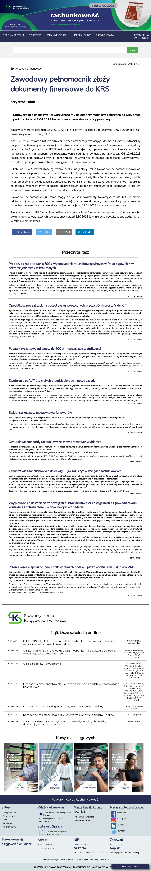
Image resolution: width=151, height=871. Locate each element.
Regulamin (7, 823)
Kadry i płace (82, 35)
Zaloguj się (141, 37)
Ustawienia (141, 35)
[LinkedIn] (85, 232)
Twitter (121, 830)
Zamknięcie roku (58, 35)
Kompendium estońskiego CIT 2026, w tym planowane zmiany (63, 706)
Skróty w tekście (130, 866)
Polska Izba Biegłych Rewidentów (56, 833)
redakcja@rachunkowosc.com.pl (125, 852)
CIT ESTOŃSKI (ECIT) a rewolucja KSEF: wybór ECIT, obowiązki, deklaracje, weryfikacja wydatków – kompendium (69, 652)
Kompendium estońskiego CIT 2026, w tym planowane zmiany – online (68, 714)
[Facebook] (22, 232)
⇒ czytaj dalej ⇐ (135, 296)
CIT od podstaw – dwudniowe (42, 663)
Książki (6, 819)
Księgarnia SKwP (82, 820)
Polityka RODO (10, 826)
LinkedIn (121, 824)
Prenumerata (9, 816)
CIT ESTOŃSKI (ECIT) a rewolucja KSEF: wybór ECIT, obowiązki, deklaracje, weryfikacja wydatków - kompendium (69, 642)
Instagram (121, 818)
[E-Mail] (64, 232)
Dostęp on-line (9, 812)
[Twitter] (44, 232)
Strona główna (13, 35)
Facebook (121, 812)
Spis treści (35, 35)
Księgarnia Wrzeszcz (84, 816)
